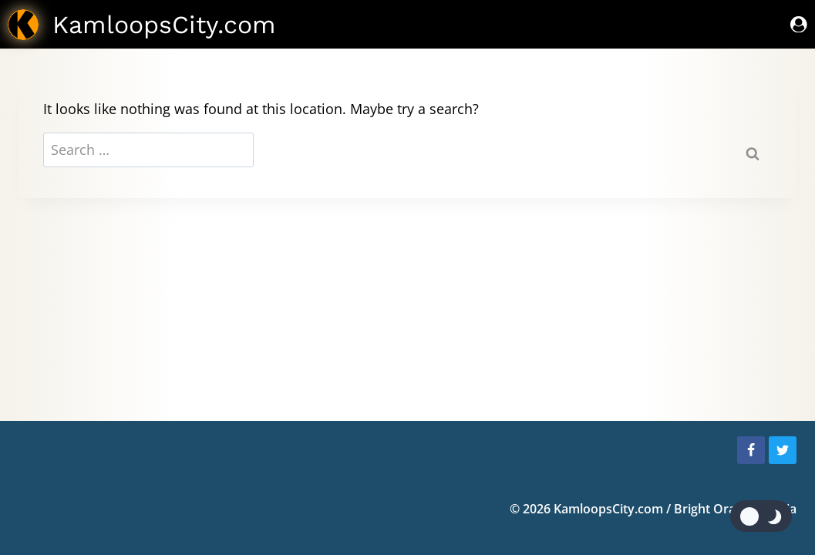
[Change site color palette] (761, 516)
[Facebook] (751, 450)
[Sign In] (798, 24)
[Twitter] (782, 450)
